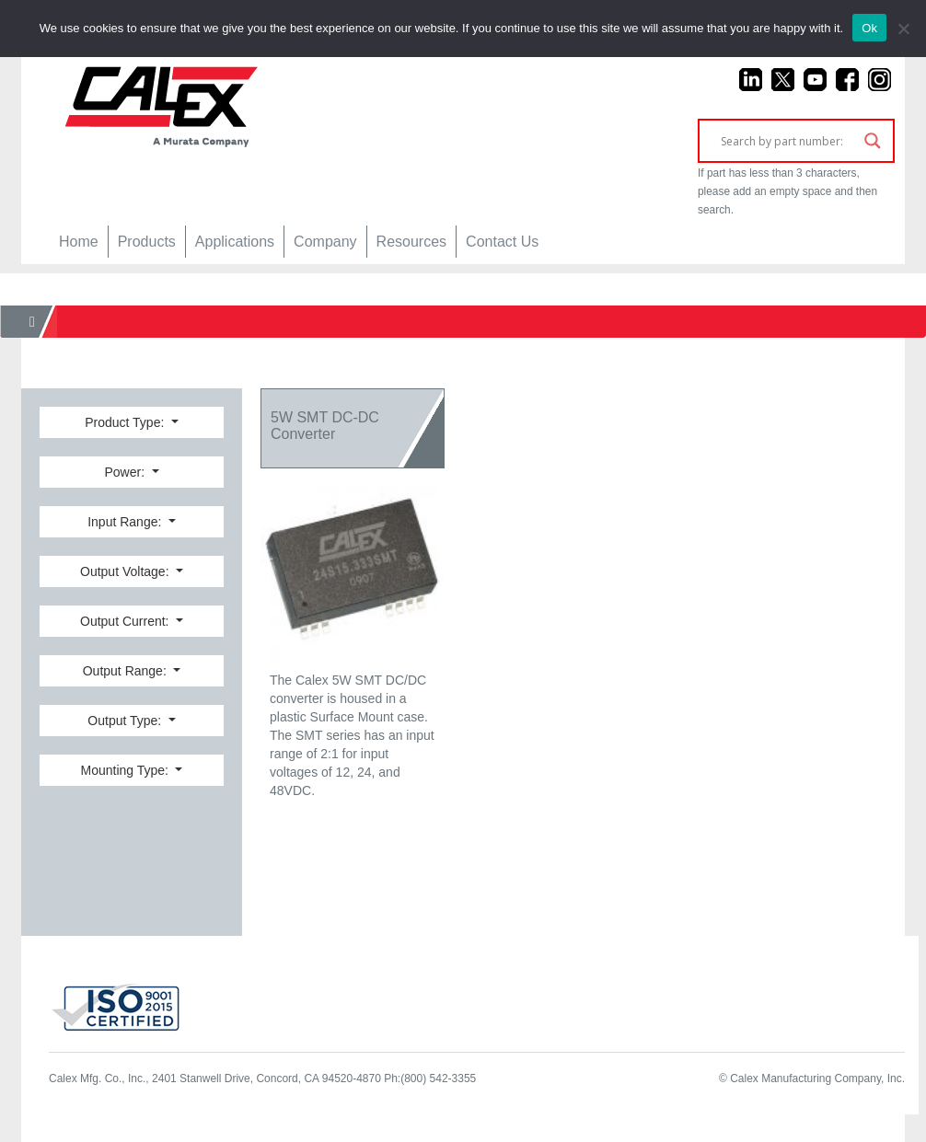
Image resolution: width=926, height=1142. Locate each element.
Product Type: (126, 422)
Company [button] (325, 241)
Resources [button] (411, 241)
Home (78, 241)
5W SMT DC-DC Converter (325, 426)
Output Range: (126, 670)
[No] (903, 28)
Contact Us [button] (502, 241)
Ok (869, 28)
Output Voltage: (126, 571)
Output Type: (126, 720)
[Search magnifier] (872, 141)
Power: (125, 472)
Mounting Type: (126, 770)
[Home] (32, 321)
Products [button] (147, 241)
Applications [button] (234, 241)
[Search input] (788, 141)
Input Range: (126, 521)
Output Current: (126, 621)
